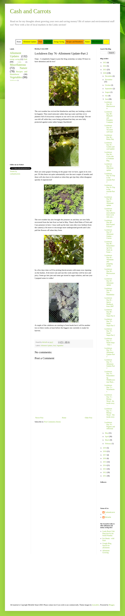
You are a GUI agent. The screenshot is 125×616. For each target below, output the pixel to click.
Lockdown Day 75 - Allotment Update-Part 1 (110, 364)
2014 (105, 465)
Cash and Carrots (30, 11)
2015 (105, 462)
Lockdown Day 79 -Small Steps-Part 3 (110, 322)
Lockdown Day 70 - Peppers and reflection (110, 426)
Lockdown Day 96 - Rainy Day (109, 137)
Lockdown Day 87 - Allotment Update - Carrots (109, 234)
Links (19, 62)
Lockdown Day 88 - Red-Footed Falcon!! (110, 223)
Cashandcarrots (110, 513)
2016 (105, 458)
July (106, 96)
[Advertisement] (17, 122)
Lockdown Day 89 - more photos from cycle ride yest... (110, 213)
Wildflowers (13, 80)
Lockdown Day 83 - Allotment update (109, 282)
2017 (105, 455)
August (107, 92)
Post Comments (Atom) (52, 422)
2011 (105, 476)
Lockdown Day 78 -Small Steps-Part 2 (110, 332)
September (109, 89)
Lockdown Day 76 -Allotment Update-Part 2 (110, 352)
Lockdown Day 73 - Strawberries (109, 388)
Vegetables (60, 345)
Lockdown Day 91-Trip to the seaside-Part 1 (110, 189)
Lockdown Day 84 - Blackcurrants (110, 272)
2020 (105, 73)
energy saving (15, 59)
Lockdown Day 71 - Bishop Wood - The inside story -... (110, 414)
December (108, 76)
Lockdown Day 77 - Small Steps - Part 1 (110, 342)
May (107, 433)
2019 (105, 448)
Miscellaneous (18, 64)
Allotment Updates (46, 345)
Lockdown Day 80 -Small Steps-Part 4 (110, 313)
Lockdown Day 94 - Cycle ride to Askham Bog (109, 156)
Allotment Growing (106, 552)
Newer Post (39, 418)
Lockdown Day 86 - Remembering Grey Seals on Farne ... (109, 247)
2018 (105, 451)
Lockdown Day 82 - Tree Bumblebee (109, 292)
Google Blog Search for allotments (106, 546)
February (108, 444)
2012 (105, 472)
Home (64, 418)
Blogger (111, 605)
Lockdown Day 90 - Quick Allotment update (109, 201)
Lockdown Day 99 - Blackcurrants (110, 105)
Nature (23, 68)
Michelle (108, 517)
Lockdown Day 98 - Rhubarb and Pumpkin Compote (109, 117)
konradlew (95, 605)
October (108, 85)
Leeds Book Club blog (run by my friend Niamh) (108, 533)
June (107, 99)
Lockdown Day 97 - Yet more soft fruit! (109, 129)
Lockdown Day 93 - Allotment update (109, 167)
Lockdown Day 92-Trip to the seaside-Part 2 (110, 178)
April (107, 436)
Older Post (88, 418)
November (108, 80)
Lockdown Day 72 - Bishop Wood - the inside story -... (109, 400)
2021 (105, 70)
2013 (105, 469)
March (107, 440)
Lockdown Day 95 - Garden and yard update (110, 146)
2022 (105, 66)
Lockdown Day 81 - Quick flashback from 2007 (109, 302)
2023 (105, 62)
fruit (54, 345)
